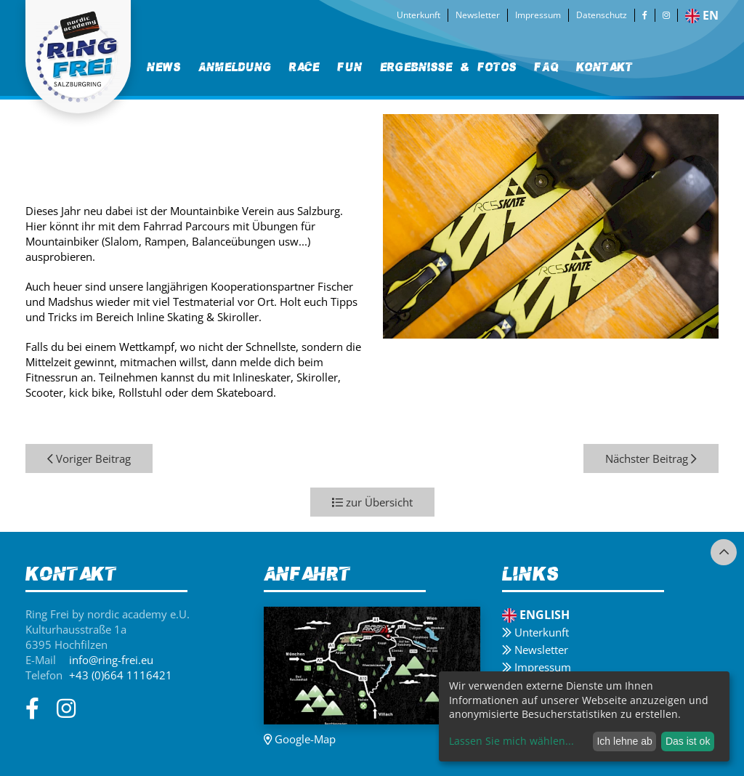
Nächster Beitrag (651, 458)
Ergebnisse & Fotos (448, 67)
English (536, 615)
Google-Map (300, 739)
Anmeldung (235, 67)
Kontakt (605, 67)
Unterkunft (418, 14)
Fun (350, 67)
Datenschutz (601, 14)
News (164, 67)
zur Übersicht (372, 502)
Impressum (538, 14)
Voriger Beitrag (89, 458)
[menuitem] (164, 67)
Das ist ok (688, 741)
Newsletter (478, 14)
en (702, 15)
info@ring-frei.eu (111, 659)
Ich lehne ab (624, 741)
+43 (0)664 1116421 (120, 675)
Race (304, 67)
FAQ (546, 67)
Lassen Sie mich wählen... (511, 741)
